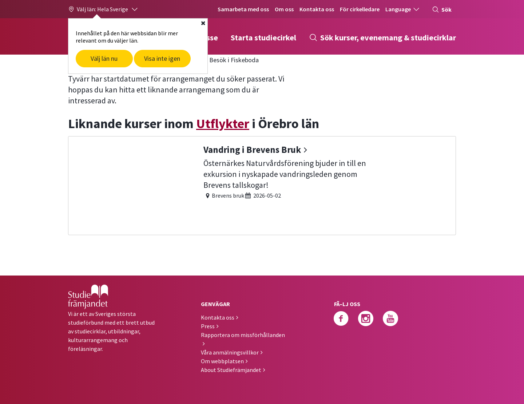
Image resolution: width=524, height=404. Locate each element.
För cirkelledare (360, 9)
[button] (103, 9)
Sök (442, 9)
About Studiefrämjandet (231, 369)
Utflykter (222, 123)
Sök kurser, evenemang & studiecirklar (382, 37)
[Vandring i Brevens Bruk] (262, 185)
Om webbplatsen (222, 361)
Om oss (284, 9)
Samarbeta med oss (243, 9)
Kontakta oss (316, 9)
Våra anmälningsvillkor (230, 352)
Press (208, 326)
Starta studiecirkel (263, 37)
